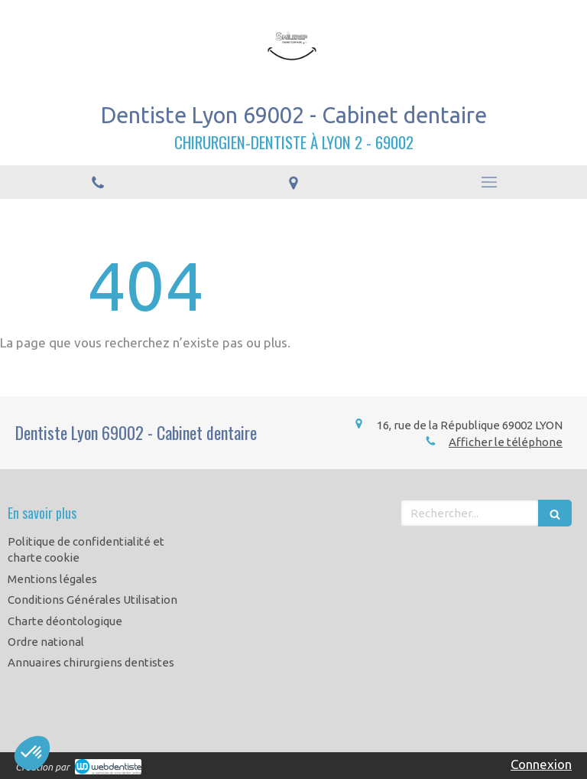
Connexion (541, 764)
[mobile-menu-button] (489, 182)
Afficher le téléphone (506, 441)
